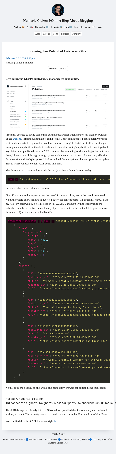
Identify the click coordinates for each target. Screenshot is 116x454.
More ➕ (78, 27)
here (56, 421)
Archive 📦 (19, 27)
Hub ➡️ (68, 27)
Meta (55, 34)
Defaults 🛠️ (56, 27)
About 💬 (90, 27)
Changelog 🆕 (42, 27)
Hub (66, 442)
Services (65, 34)
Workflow (76, 34)
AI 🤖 (30, 27)
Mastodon (20, 439)
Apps (37, 34)
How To (46, 34)
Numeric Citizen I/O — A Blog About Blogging (58, 21)
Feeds (99, 27)
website (17, 138)
